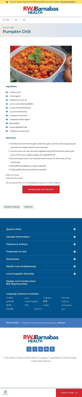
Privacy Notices (10, 357)
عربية (27, 298)
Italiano (65, 301)
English (9, 298)
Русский (9, 309)
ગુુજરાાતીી (10, 301)
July (24, 20)
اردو (63, 309)
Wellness (28, 206)
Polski (46, 305)
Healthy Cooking (11, 206)
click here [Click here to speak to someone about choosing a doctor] (61, 322)
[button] (69, 393)
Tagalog (47, 298)
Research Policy (70, 357)
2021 (15, 20)
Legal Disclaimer (56, 357)
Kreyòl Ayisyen (31, 301)
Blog (7, 20)
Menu (5, 392)
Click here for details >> (68, 2)
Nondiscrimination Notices (27, 357)
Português (66, 305)
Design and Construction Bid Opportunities (21, 282)
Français (65, 298)
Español (37, 309)
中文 (26, 305)
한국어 (9, 305)
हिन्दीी (45, 301)
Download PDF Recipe (41, 189)
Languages (44, 357)
